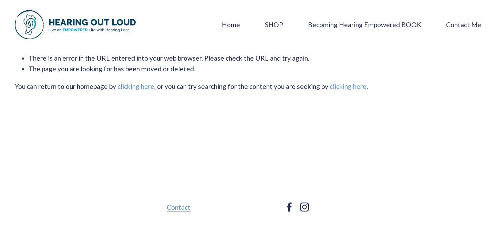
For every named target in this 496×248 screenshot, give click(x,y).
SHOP (274, 25)
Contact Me (463, 25)
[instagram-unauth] (304, 207)
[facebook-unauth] (289, 207)
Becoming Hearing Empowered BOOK (364, 25)
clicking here (135, 86)
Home (231, 25)
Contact (178, 207)
